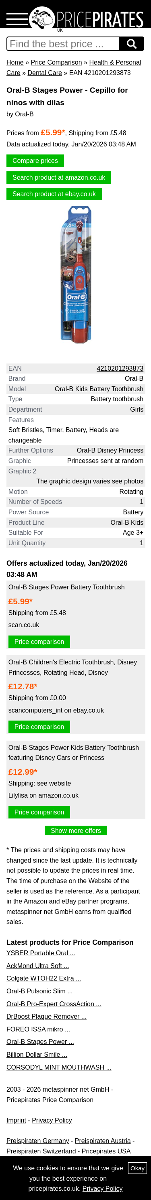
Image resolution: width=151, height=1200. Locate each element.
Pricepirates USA (106, 1151)
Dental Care (44, 72)
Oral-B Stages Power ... (40, 1041)
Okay (137, 1168)
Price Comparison (56, 62)
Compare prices (35, 160)
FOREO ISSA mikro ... (38, 1029)
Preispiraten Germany (37, 1140)
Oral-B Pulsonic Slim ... (39, 991)
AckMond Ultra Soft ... (37, 965)
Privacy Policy (52, 1120)
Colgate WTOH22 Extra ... (43, 978)
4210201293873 (120, 368)
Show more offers (76, 830)
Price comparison (39, 641)
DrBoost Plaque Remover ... (46, 1016)
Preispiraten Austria (103, 1140)
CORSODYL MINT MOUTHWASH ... (59, 1067)
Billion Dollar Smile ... (36, 1054)
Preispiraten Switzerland (41, 1151)
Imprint (16, 1120)
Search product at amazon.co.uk (58, 177)
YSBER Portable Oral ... (40, 953)
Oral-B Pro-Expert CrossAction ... (53, 1004)
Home (15, 62)
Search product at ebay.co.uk (54, 194)
